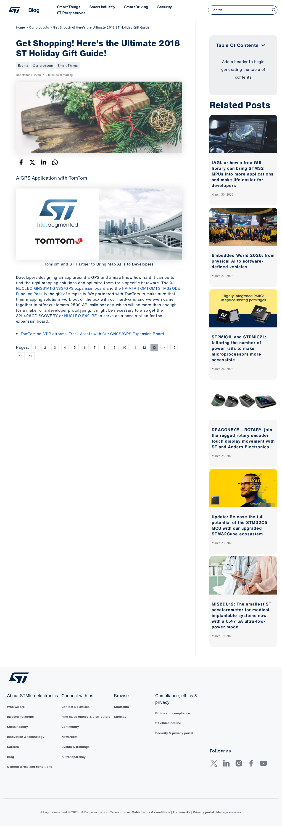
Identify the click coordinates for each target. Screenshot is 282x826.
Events (23, 65)
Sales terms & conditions (151, 812)
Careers (13, 746)
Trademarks (182, 812)
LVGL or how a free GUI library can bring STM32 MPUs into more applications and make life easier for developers (243, 173)
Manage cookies (230, 812)
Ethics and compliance (173, 705)
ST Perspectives (70, 13)
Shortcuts (122, 699)
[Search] (274, 10)
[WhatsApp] (55, 162)
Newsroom (69, 734)
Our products (43, 65)
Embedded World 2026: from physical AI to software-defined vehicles (243, 261)
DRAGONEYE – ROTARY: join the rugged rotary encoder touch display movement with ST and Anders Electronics (243, 438)
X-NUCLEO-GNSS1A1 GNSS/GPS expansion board (95, 285)
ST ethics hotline (169, 716)
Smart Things (67, 7)
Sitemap (121, 709)
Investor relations (21, 716)
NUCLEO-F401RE (81, 316)
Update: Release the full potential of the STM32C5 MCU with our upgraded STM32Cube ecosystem (239, 525)
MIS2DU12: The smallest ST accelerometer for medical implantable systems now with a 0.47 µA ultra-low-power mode (241, 615)
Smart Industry (99, 7)
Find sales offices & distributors (76, 712)
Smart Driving (132, 7)
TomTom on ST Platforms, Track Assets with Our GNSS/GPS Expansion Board (95, 334)
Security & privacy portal (175, 726)
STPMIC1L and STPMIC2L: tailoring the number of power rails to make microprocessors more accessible (239, 348)
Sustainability (18, 726)
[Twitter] (32, 162)
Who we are (16, 705)
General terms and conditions (30, 766)
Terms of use (118, 812)
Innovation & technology (26, 736)
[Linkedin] (44, 162)
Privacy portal (204, 812)
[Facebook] (21, 162)
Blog (10, 756)
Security (158, 7)
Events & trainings (75, 744)
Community (70, 724)
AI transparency (73, 755)
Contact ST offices (75, 699)
